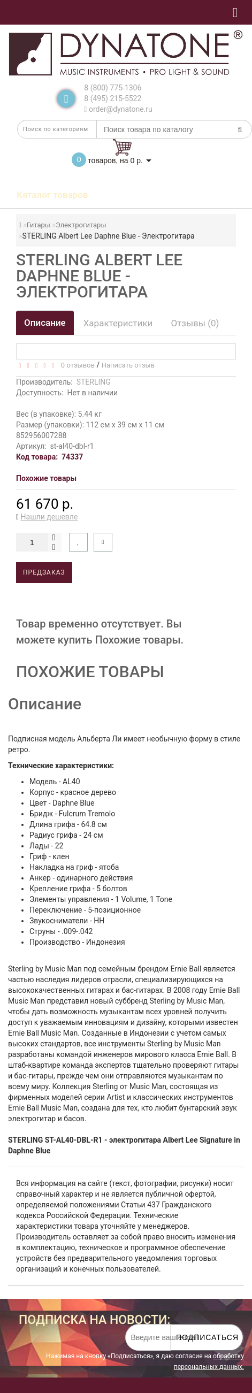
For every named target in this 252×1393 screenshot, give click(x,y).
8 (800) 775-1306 (112, 87)
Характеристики (118, 323)
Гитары (38, 225)
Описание (45, 322)
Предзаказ (44, 572)
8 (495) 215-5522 (112, 98)
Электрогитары (81, 225)
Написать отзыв (128, 365)
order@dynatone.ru (118, 109)
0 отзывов (75, 365)
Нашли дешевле (49, 516)
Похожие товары (46, 478)
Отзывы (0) (195, 323)
